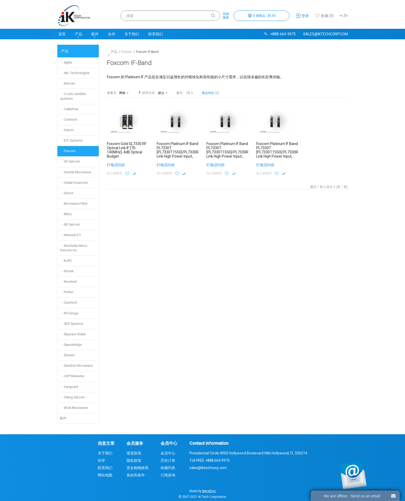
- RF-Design (69, 313)
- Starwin (67, 355)
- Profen (66, 292)
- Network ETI (70, 235)
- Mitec (66, 214)
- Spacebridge (71, 345)
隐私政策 (134, 460)
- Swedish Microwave (76, 366)
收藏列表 (168, 468)
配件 (95, 34)
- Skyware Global (73, 334)
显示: (179, 93)
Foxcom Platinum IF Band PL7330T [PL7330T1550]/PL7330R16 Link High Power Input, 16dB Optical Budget (229, 152)
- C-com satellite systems (73, 96)
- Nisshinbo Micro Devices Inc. (73, 248)
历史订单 (168, 460)
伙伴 (111, 34)
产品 (78, 34)
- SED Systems (71, 324)
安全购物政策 (138, 468)
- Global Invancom (74, 183)
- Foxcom (67, 151)
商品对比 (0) (210, 93)
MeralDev (209, 491)
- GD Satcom (70, 161)
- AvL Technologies (75, 73)
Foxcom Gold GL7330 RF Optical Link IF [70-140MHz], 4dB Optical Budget (126, 150)
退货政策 (134, 453)
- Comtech (68, 119)
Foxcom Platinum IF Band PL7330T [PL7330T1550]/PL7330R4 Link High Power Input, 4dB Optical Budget (278, 152)
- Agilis (66, 62)
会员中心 (168, 453)
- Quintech (68, 302)
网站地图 (105, 475)
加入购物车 (115, 173)
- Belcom (67, 83)
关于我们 (131, 34)
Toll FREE (209, 460)
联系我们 (155, 34)
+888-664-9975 (280, 34)
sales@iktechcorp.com (325, 34)
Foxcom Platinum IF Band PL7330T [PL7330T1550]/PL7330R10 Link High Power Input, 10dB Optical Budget (180, 152)
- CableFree (69, 109)
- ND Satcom (70, 224)
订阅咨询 (168, 475)
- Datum (67, 130)
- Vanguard (69, 387)
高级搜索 (226, 15)
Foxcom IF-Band (147, 52)
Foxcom (126, 52)
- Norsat (67, 271)
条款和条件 (136, 475)
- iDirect (66, 193)
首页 (62, 34)
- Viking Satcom (72, 397)
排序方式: (146, 93)
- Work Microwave (74, 408)
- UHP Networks (72, 376)
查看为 (111, 93)
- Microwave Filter (73, 203)
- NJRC (66, 261)
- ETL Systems (71, 140)
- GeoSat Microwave (75, 172)
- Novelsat (68, 281)
